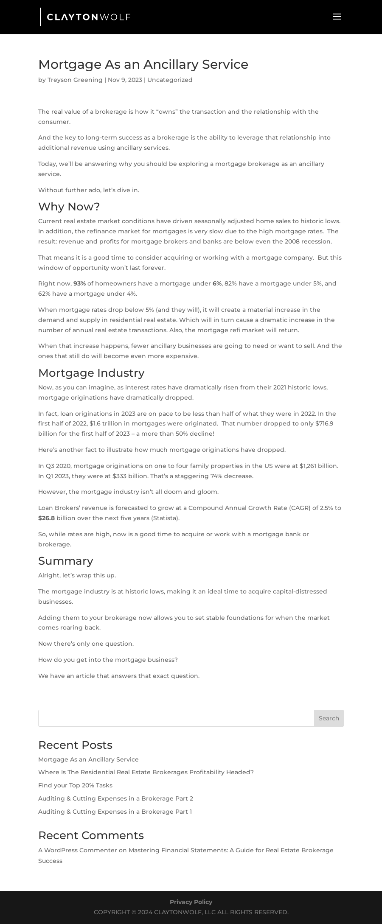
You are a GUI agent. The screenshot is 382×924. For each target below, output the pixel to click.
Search (329, 718)
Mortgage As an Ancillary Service (88, 759)
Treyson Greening (75, 80)
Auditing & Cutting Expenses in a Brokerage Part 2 (115, 798)
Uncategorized (170, 80)
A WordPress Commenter (77, 850)
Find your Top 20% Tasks (75, 785)
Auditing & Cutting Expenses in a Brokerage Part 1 (115, 811)
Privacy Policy (191, 902)
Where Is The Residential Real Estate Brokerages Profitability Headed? (146, 772)
